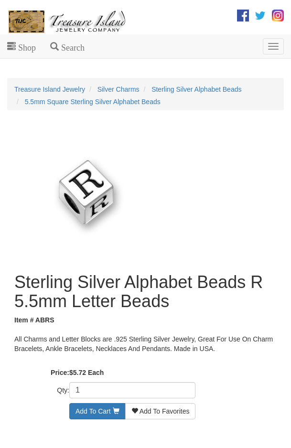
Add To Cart (97, 411)
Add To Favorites (160, 411)
